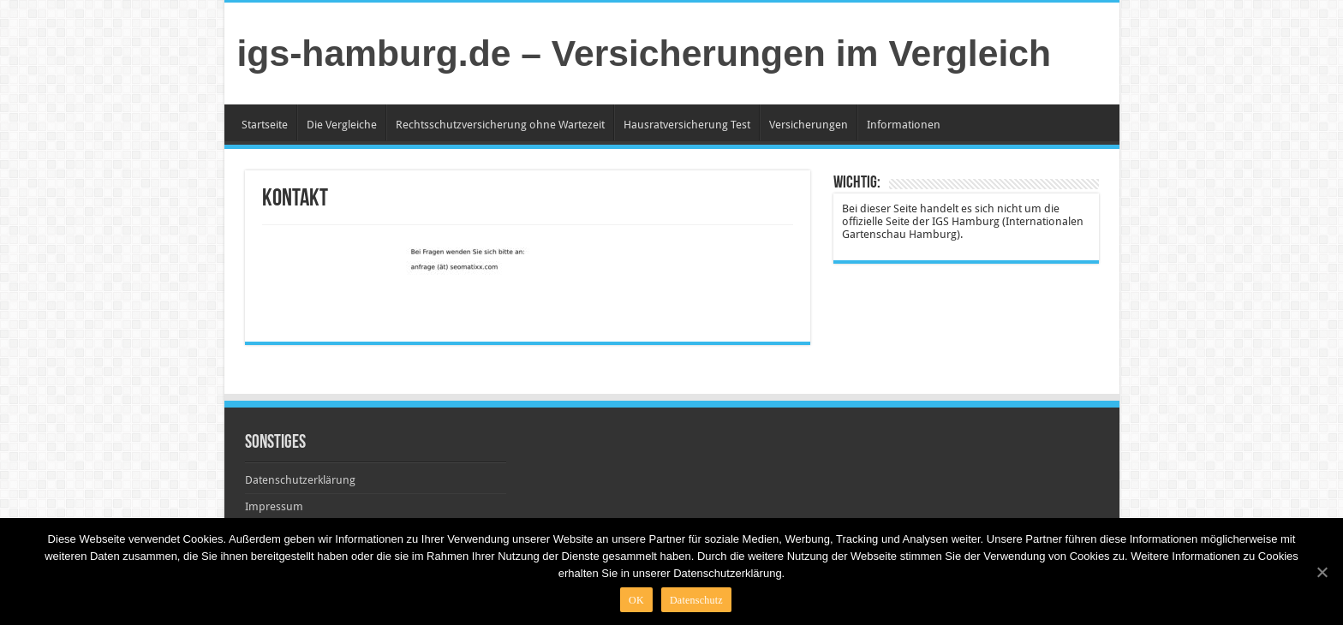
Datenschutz (696, 600)
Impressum (274, 506)
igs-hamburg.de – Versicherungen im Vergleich (644, 53)
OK (636, 600)
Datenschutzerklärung (300, 479)
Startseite (265, 124)
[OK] (1321, 571)
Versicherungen (808, 124)
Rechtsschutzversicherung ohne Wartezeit (500, 124)
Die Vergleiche (342, 124)
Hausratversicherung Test (687, 124)
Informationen (903, 124)
